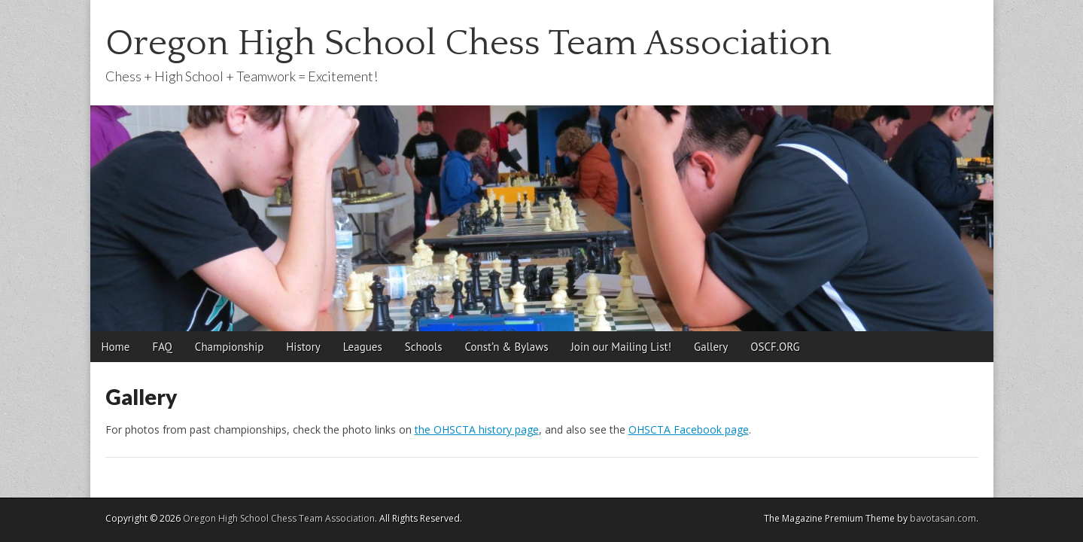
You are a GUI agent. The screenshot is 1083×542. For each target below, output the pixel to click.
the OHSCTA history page (477, 429)
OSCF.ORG (774, 347)
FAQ (162, 347)
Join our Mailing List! (621, 347)
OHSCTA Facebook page (688, 429)
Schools (424, 347)
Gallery (711, 347)
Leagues (362, 347)
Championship (229, 347)
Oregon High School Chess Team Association (468, 43)
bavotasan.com (943, 518)
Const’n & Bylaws (506, 347)
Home (116, 347)
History (303, 347)
